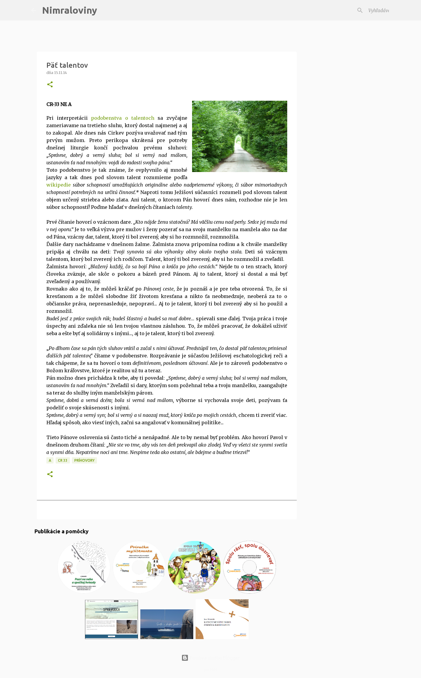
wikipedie (58, 185)
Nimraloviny (69, 10)
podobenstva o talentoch (122, 118)
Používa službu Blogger (210, 657)
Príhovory (84, 460)
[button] (50, 85)
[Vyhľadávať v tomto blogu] (360, 10)
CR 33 (62, 460)
